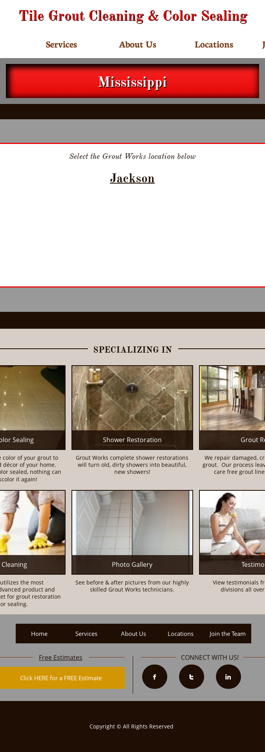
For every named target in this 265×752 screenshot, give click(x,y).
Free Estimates (60, 657)
